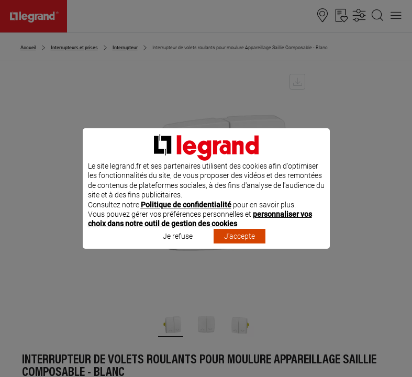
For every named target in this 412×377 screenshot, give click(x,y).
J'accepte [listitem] (239, 250)
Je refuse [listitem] (178, 250)
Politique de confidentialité (186, 218)
